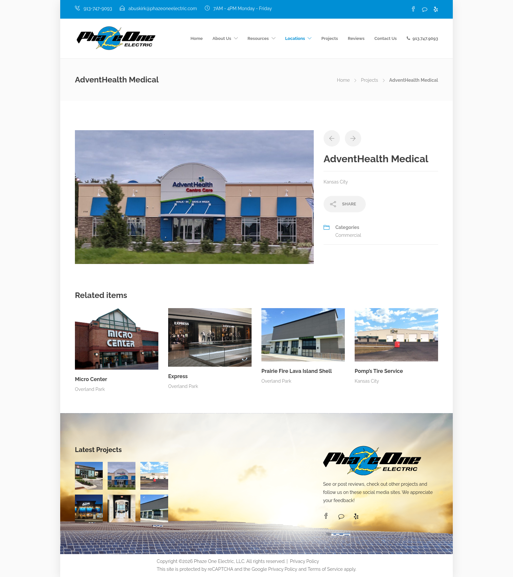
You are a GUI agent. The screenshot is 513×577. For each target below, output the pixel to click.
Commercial (348, 235)
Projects (329, 38)
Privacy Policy (304, 561)
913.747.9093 (425, 38)
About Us (222, 38)
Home (196, 38)
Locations (295, 38)
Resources (258, 38)
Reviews (356, 38)
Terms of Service (325, 569)
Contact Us (385, 38)
